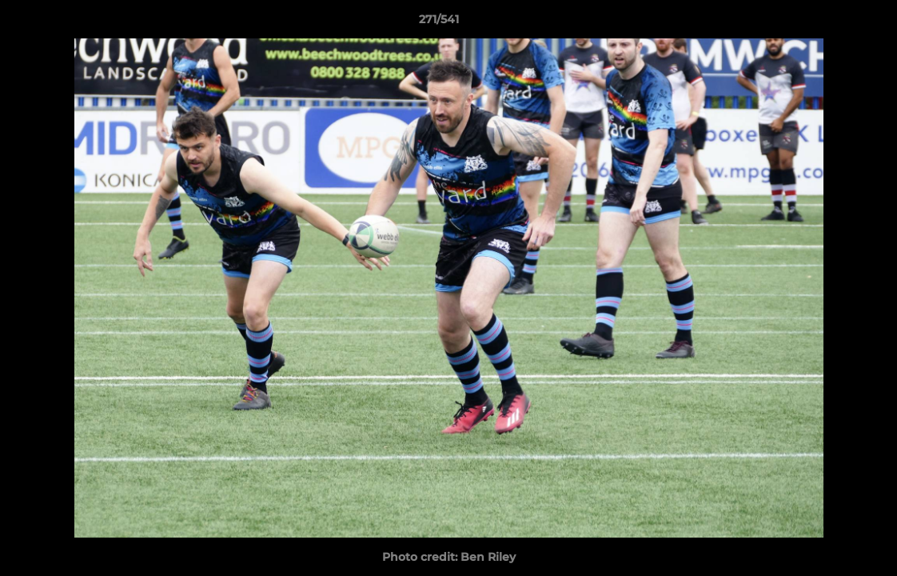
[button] (829, 23)
